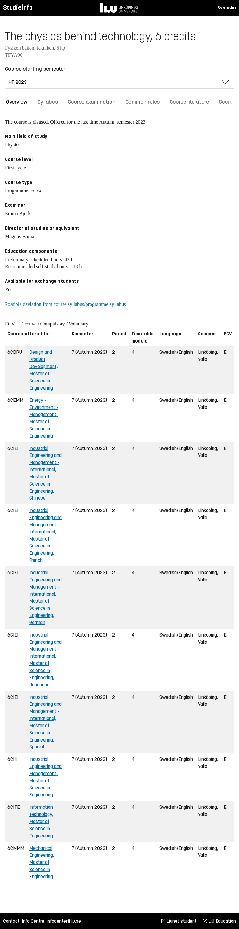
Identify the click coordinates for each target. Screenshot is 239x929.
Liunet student (179, 921)
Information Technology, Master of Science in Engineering (41, 821)
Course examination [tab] (91, 101)
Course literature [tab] (189, 101)
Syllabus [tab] (47, 101)
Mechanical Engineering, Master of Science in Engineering (41, 862)
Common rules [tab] (142, 101)
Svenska (226, 8)
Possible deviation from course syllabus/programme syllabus (65, 304)
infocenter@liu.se (64, 921)
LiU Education (219, 921)
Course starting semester (35, 68)
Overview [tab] (16, 101)
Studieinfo (18, 7)
